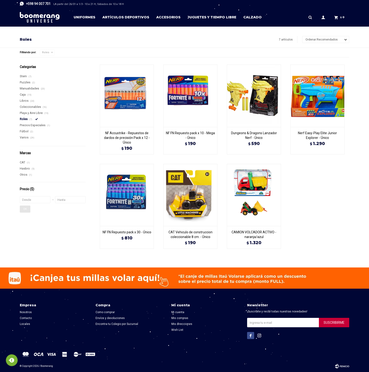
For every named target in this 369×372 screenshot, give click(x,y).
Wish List (177, 330)
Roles (45, 52)
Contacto (26, 318)
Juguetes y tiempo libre (212, 17)
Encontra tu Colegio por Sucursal (117, 324)
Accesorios (168, 17)
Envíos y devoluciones (110, 318)
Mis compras (179, 318)
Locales (25, 324)
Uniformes (84, 17)
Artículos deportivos (125, 17)
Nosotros (26, 312)
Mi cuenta (177, 312)
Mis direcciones (181, 324)
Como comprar (105, 312)
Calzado (252, 17)
